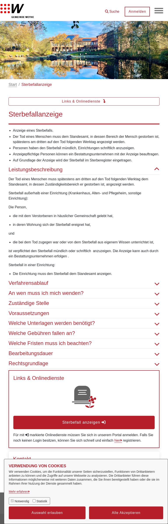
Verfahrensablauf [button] (84, 283)
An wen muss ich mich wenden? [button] (84, 293)
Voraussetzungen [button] (84, 313)
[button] (112, 10)
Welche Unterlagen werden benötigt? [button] (84, 323)
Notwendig (22, 501)
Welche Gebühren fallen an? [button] (84, 333)
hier (117, 440)
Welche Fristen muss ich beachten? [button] (84, 343)
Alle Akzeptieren (126, 513)
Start (13, 84)
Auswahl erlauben (47, 513)
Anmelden (137, 11)
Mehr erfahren (18, 491)
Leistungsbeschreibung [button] (84, 169)
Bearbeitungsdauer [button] (84, 353)
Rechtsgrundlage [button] (84, 363)
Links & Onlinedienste (84, 101)
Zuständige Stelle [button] (84, 303)
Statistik (42, 501)
